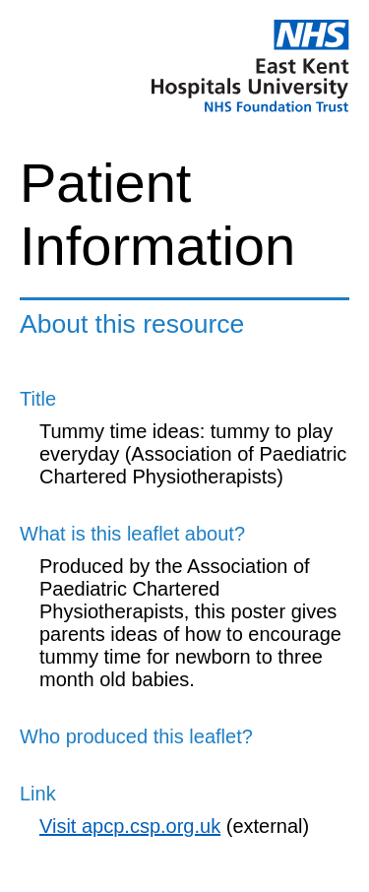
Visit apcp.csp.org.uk (129, 826)
